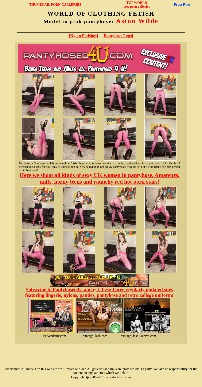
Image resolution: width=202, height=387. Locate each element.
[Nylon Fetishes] (83, 36)
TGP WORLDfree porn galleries (137, 4)
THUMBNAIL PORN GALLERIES (55, 4)
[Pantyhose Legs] (117, 36)
